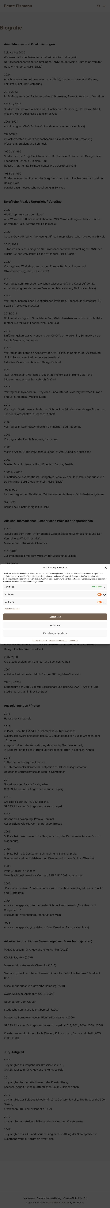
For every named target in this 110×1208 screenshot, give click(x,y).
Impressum (73, 640)
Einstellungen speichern (55, 633)
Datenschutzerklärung (58, 640)
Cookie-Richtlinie (40, 640)
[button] (105, 567)
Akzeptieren (55, 617)
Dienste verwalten (12, 609)
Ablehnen (55, 625)
